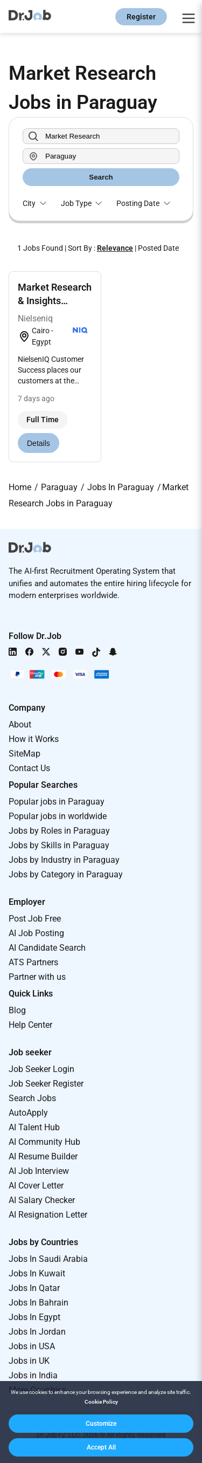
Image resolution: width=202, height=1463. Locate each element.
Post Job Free (35, 918)
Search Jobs (32, 1098)
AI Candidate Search (47, 948)
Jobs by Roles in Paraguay (59, 831)
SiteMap (24, 753)
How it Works (34, 739)
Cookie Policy (101, 1402)
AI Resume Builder (43, 1156)
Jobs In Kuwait (37, 1273)
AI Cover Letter (36, 1185)
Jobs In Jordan (37, 1332)
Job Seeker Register (46, 1084)
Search (101, 177)
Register (141, 16)
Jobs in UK (29, 1361)
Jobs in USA (32, 1346)
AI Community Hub (44, 1142)
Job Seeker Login (41, 1069)
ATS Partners (33, 962)
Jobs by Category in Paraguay (66, 874)
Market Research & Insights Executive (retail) (55, 300)
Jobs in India (33, 1375)
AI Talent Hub (34, 1127)
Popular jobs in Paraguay (57, 801)
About (20, 724)
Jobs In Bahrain (38, 1302)
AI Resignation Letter (48, 1215)
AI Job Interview (39, 1171)
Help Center (30, 1025)
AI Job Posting (36, 933)
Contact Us (29, 768)
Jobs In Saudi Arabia (48, 1259)
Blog (17, 1010)
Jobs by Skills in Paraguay (59, 845)
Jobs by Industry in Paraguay (64, 860)
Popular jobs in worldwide (58, 816)
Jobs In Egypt (34, 1317)
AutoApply (28, 1113)
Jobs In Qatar (34, 1288)
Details (38, 443)
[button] (101, 1423)
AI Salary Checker (42, 1200)
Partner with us (37, 977)
